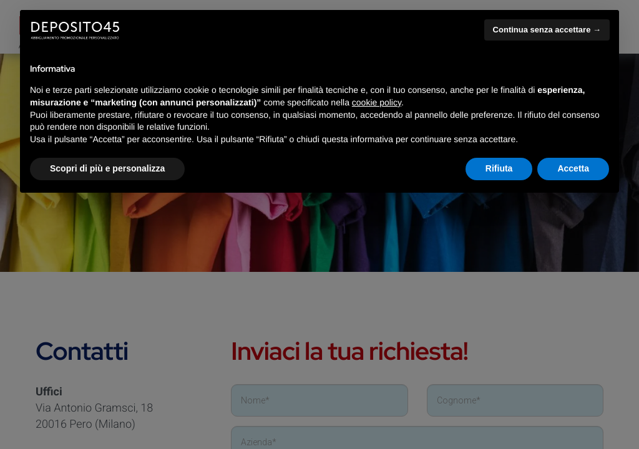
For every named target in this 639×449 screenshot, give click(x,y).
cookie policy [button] (376, 102)
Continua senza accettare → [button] (547, 29)
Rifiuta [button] (499, 168)
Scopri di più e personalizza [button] (107, 168)
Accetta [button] (573, 168)
